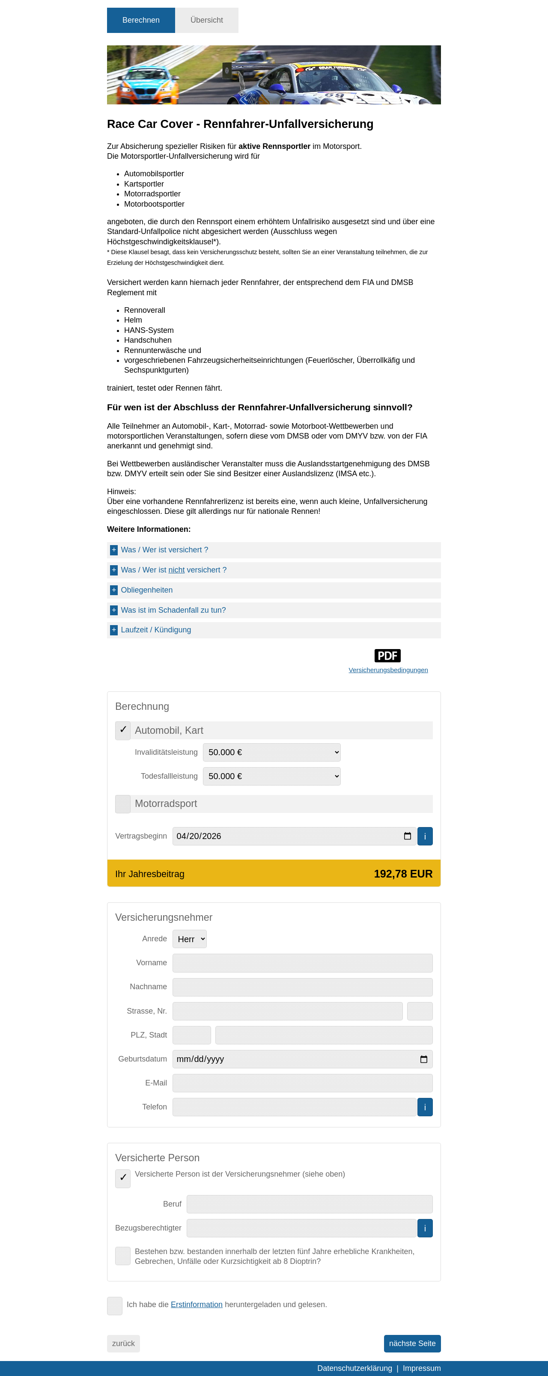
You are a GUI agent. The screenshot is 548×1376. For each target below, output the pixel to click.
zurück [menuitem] (123, 1343)
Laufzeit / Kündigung (150, 630)
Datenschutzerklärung (354, 1368)
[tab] (141, 20)
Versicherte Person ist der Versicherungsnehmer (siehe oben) (240, 1174)
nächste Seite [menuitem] (412, 1343)
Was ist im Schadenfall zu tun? (168, 610)
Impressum (422, 1368)
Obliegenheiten (141, 590)
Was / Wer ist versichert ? (159, 550)
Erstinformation (197, 1304)
